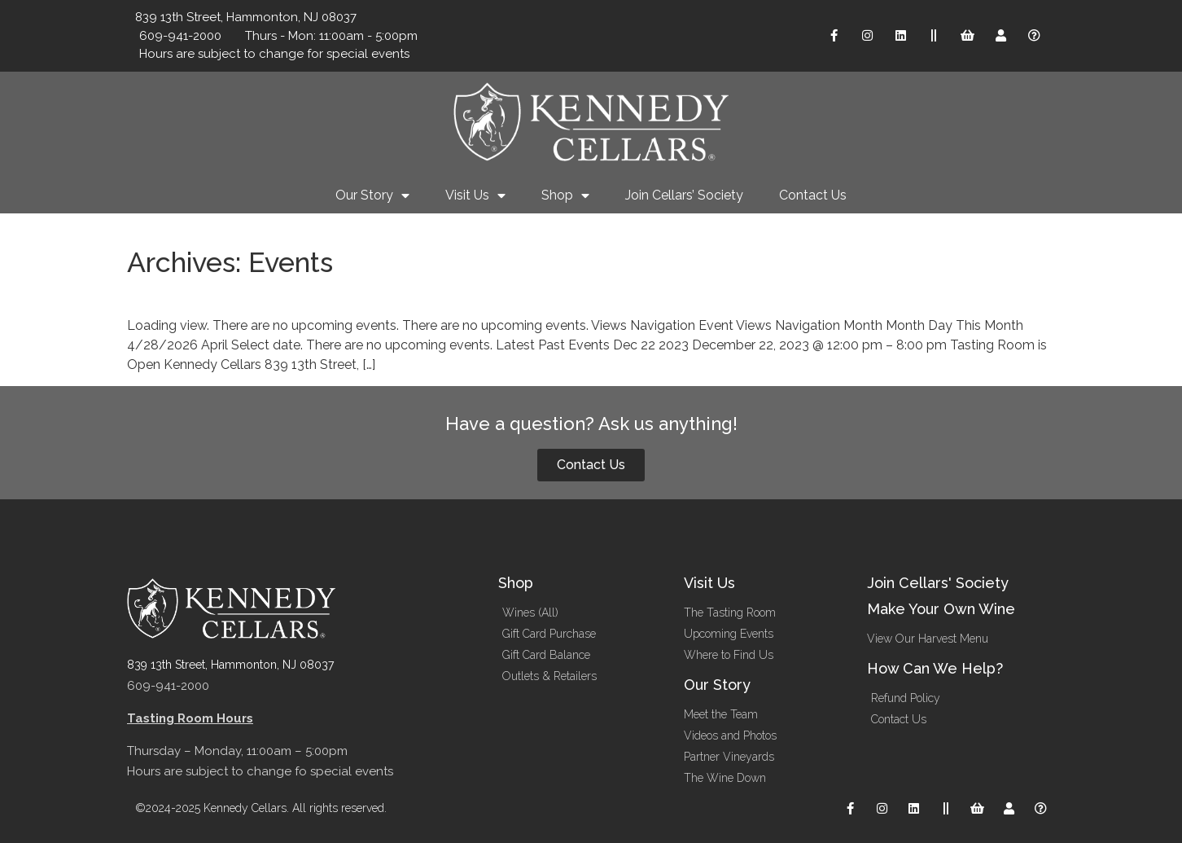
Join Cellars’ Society (684, 195)
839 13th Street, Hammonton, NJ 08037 (230, 664)
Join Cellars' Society (938, 582)
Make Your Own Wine (941, 608)
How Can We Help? (935, 668)
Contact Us (813, 195)
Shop (565, 195)
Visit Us (475, 195)
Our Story (372, 195)
